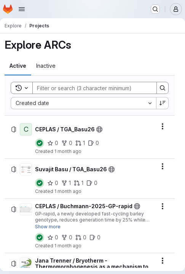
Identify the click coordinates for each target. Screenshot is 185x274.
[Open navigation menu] (22, 9)
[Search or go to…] (155, 9)
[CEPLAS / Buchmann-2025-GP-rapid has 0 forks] (66, 237)
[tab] (18, 65)
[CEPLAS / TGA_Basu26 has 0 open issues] (93, 143)
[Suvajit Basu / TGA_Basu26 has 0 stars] (52, 183)
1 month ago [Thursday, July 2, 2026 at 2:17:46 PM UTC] (67, 151)
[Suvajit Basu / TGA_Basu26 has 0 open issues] (91, 183)
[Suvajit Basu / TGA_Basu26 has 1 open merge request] (78, 183)
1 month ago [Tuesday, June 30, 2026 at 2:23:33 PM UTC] (67, 191)
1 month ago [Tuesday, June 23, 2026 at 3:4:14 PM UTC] (67, 246)
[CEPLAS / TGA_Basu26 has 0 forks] (66, 143)
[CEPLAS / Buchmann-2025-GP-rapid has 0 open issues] (94, 237)
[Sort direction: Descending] (162, 103)
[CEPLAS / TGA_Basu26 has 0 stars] (52, 143)
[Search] (91, 87)
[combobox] (83, 103)
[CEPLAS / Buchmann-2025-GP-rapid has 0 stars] (52, 237)
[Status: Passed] (39, 143)
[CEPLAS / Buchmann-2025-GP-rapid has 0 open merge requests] (80, 237)
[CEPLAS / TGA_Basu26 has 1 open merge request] (80, 143)
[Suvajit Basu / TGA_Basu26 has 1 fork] (66, 183)
